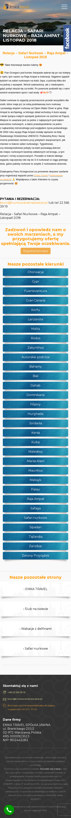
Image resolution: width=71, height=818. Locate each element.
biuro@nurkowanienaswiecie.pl (24, 202)
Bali (35, 376)
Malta (35, 329)
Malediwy (35, 451)
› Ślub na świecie (35, 609)
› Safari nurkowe (35, 648)
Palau (35, 489)
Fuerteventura (35, 291)
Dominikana (35, 395)
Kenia (35, 433)
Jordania (35, 423)
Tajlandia (35, 536)
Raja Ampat (35, 499)
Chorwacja (36, 272)
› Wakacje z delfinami (35, 629)
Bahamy (35, 366)
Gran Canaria (35, 300)
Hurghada (35, 414)
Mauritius (35, 470)
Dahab (35, 385)
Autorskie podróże (36, 357)
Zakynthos (35, 347)
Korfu (35, 310)
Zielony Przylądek (35, 555)
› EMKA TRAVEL (35, 589)
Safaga (35, 508)
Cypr (35, 281)
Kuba (35, 442)
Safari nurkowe (35, 518)
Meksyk (35, 480)
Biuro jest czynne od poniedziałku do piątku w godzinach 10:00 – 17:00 (31, 707)
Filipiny (35, 404)
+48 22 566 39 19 (16, 692)
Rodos (35, 338)
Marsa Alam (35, 461)
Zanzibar (35, 546)
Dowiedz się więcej (50, 768)
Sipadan (36, 527)
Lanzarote (35, 319)
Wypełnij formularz (35, 251)
